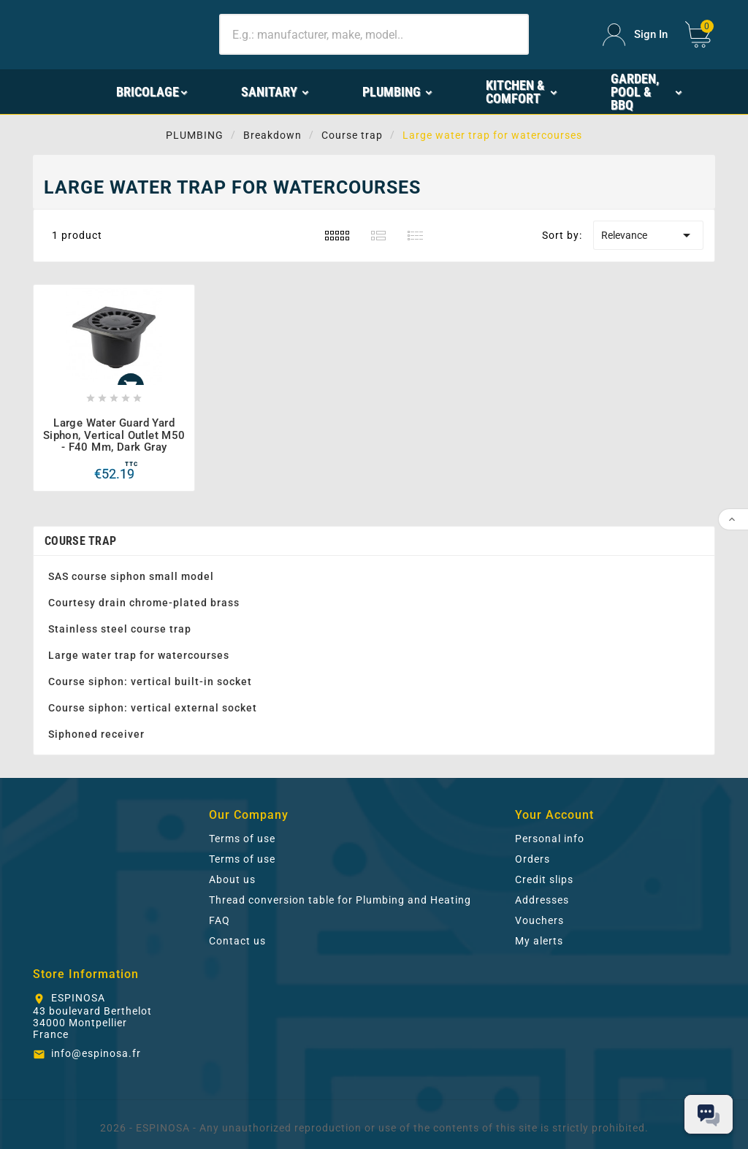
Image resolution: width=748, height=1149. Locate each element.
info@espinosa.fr (96, 1053)
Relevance (648, 235)
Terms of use (242, 838)
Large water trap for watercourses (138, 655)
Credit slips (544, 879)
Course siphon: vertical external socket (152, 708)
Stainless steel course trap (119, 629)
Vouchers (539, 920)
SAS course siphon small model (131, 576)
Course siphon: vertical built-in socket (150, 681)
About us (232, 879)
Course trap (80, 541)
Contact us (237, 941)
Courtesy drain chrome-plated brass (144, 602)
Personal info (549, 838)
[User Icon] (635, 34)
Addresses (542, 900)
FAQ (219, 920)
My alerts (539, 941)
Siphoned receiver (96, 734)
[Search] (374, 34)
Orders (532, 859)
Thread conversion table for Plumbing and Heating (340, 900)
